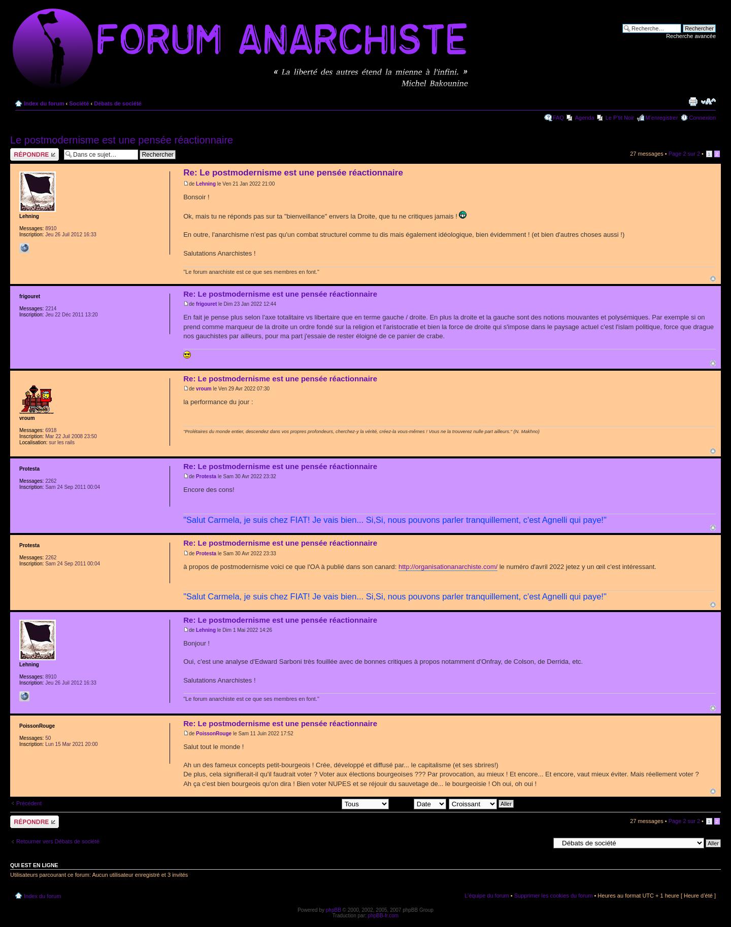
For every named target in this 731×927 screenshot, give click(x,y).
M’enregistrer (661, 118)
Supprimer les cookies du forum (553, 896)
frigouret (206, 304)
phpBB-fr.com (383, 915)
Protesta (206, 476)
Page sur (684, 154)
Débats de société (118, 103)
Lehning (206, 184)
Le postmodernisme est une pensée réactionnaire (121, 140)
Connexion (702, 118)
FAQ (558, 118)
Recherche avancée (691, 36)
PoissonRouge (213, 733)
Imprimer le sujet (693, 101)
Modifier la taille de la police (708, 101)
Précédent (29, 803)
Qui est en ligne (34, 865)
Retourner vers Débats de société (57, 841)
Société (79, 103)
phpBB (333, 910)
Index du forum (44, 103)
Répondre (34, 154)
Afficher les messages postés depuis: (318, 803)
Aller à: (540, 843)
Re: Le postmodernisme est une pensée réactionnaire (293, 172)
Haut (713, 278)
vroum (204, 388)
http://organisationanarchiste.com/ (447, 567)
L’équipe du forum (486, 896)
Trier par (418, 803)
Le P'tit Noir (620, 118)
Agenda (584, 118)
